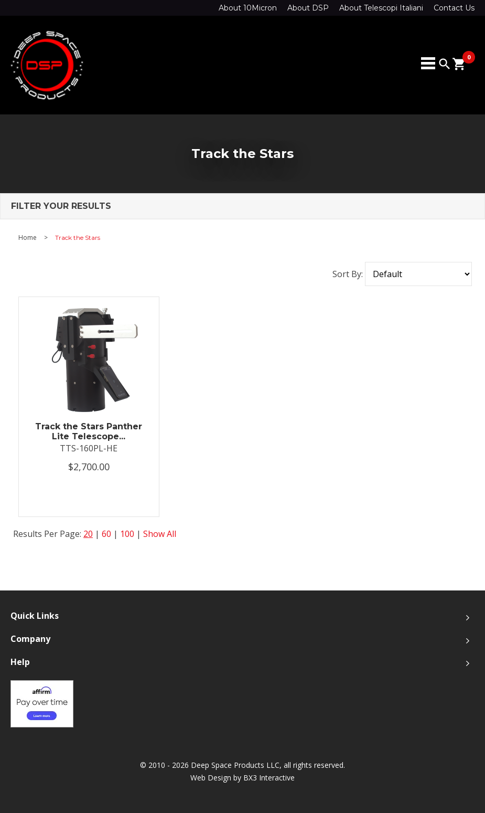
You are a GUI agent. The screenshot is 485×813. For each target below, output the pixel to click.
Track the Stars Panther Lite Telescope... (88, 431)
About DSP (308, 8)
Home (27, 238)
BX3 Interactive (269, 778)
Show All (159, 534)
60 (106, 534)
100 (127, 534)
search (444, 64)
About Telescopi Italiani (381, 8)
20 (88, 534)
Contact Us (454, 8)
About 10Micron (248, 8)
